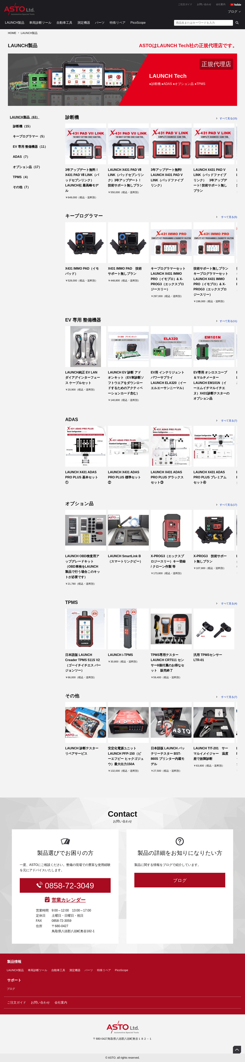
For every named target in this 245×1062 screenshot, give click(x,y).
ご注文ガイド (185, 4)
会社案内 (220, 4)
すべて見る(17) (228, 504)
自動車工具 (64, 22)
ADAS (21, 156)
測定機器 (83, 22)
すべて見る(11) (228, 321)
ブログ (232, 11)
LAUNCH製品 (14, 22)
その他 (21, 187)
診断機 (22, 126)
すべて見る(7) (229, 420)
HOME (12, 33)
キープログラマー (29, 136)
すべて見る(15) (228, 118)
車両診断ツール (40, 22)
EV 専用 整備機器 (30, 146)
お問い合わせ (204, 4)
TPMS (21, 177)
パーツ (100, 22)
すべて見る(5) (229, 216)
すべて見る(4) (229, 603)
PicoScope (138, 22)
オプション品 (27, 167)
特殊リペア (117, 22)
